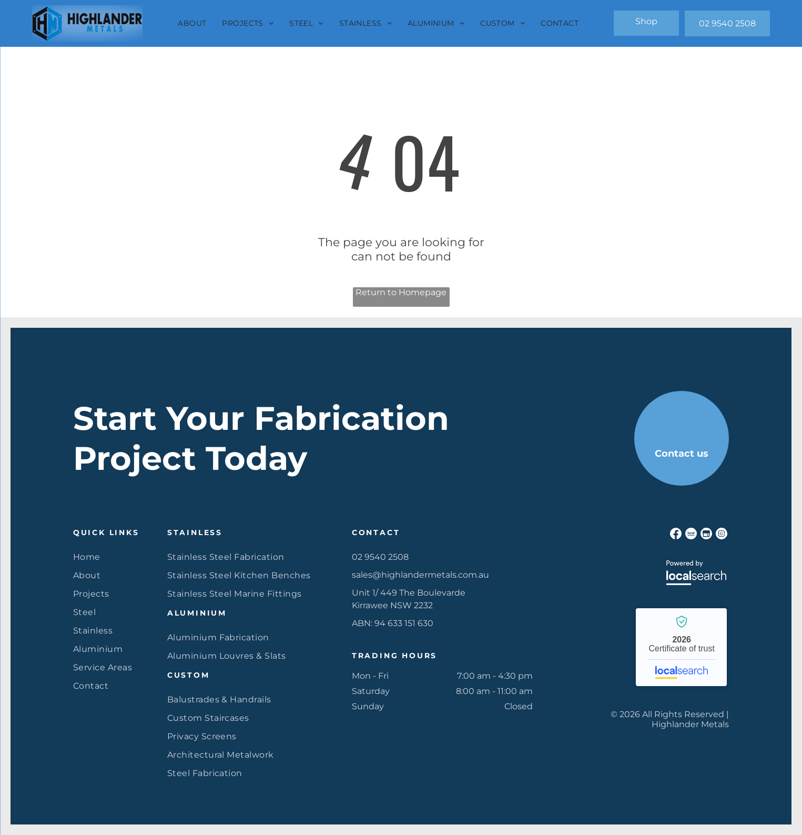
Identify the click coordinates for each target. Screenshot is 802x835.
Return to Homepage (401, 292)
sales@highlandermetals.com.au (420, 575)
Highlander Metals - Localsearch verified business (681, 647)
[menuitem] (192, 23)
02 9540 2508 (380, 557)
